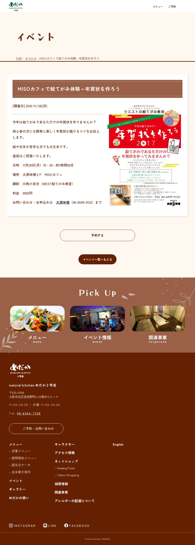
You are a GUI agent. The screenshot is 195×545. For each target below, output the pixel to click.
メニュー (158, 6)
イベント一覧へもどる (97, 259)
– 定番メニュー (19, 451)
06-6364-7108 (29, 413)
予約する (97, 235)
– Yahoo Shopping (67, 475)
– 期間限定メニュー (23, 458)
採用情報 (61, 483)
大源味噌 (62, 202)
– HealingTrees (65, 468)
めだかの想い (19, 497)
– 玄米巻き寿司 (19, 472)
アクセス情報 (65, 452)
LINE (52, 525)
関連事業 (61, 492)
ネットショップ (66, 461)
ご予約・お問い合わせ (38, 428)
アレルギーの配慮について (75, 500)
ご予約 (172, 6)
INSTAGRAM (25, 525)
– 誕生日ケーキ (19, 465)
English (118, 444)
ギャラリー (17, 489)
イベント (31, 58)
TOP (19, 58)
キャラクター (65, 444)
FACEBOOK (79, 525)
